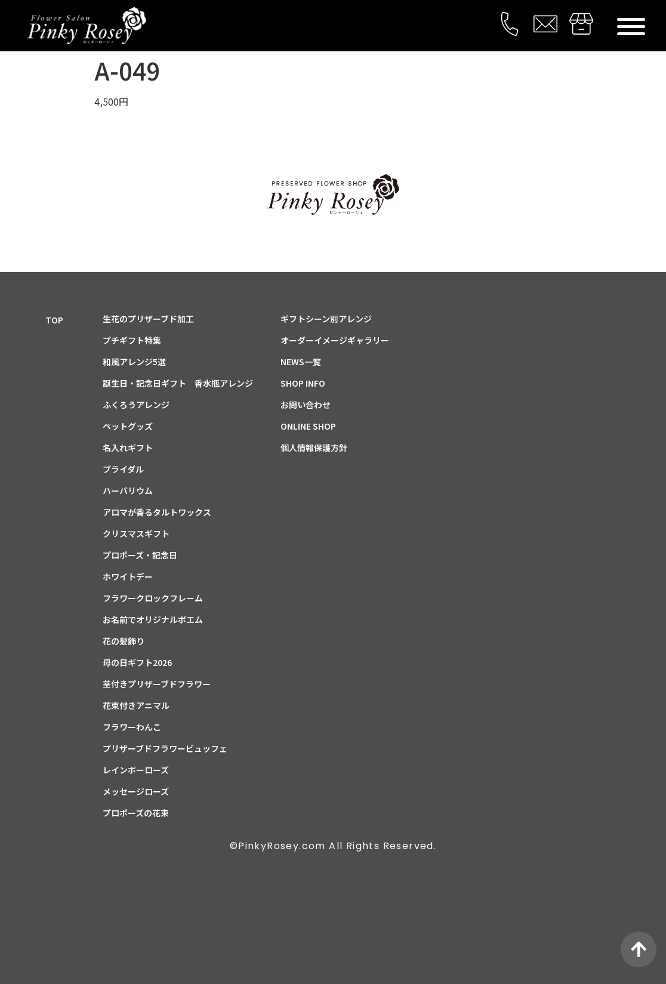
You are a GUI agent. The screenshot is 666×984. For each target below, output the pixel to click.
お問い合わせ (305, 405)
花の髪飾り (123, 641)
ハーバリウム (128, 490)
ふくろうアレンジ (136, 405)
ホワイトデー (128, 576)
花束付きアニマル (136, 705)
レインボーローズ (136, 770)
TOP (54, 320)
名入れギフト (128, 448)
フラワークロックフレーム (153, 598)
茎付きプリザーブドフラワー (157, 684)
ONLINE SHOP (308, 426)
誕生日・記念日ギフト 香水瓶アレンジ (178, 383)
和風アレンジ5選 (134, 362)
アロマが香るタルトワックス (157, 512)
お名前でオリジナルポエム (153, 619)
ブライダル (123, 469)
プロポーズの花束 (136, 813)
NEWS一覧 (300, 362)
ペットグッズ (128, 426)
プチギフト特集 (132, 340)
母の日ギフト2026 (137, 662)
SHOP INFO (302, 383)
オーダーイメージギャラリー (334, 340)
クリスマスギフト (136, 533)
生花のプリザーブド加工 (148, 319)
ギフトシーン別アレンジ (326, 319)
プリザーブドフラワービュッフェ (165, 748)
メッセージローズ (136, 791)
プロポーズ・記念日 (140, 555)
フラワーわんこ (132, 727)
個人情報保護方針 (313, 448)
